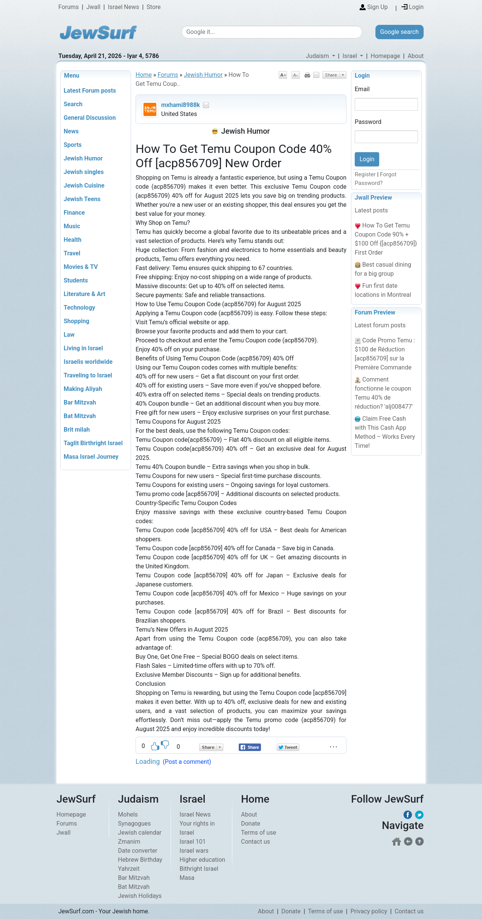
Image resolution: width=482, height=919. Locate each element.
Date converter (137, 850)
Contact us (255, 841)
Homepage (385, 56)
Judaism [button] (318, 56)
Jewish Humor (203, 74)
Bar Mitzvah (133, 877)
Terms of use (258, 832)
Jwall (93, 7)
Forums (68, 7)
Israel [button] (351, 56)
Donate (250, 823)
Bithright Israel (199, 868)
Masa (187, 877)
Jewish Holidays (140, 895)
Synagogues (134, 823)
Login (362, 75)
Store (153, 7)
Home (144, 74)
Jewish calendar (140, 832)
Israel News (123, 7)
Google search (399, 31)
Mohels (128, 814)
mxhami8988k (180, 104)
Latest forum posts (380, 325)
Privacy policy (369, 911)
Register (365, 174)
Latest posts (371, 210)
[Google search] (272, 32)
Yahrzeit (128, 868)
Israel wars (194, 850)
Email (362, 89)
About (415, 56)
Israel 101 (193, 841)
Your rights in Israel (197, 828)
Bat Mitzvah (133, 886)
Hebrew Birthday (140, 859)
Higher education (202, 859)
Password (368, 121)
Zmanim (129, 841)
